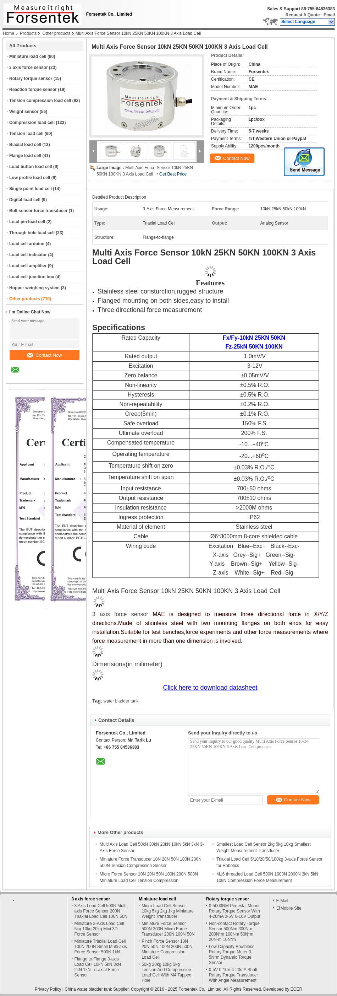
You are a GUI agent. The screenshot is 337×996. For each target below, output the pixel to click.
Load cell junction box (31, 276)
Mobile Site (288, 908)
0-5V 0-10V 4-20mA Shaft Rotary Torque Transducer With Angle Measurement (233, 975)
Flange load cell (25, 155)
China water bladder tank (88, 989)
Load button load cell (30, 166)
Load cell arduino (26, 243)
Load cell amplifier (27, 265)
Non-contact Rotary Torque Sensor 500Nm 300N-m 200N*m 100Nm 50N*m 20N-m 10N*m (234, 931)
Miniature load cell (27, 56)
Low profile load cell (29, 177)
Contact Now (44, 355)
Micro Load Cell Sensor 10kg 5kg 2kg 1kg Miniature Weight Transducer (168, 911)
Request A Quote (303, 14)
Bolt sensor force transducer (38, 210)
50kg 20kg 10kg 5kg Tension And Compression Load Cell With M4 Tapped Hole (167, 972)
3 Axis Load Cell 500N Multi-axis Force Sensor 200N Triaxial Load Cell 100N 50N (101, 911)
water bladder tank (121, 701)
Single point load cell (30, 188)
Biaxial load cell (25, 144)
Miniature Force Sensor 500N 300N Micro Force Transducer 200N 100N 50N (168, 929)
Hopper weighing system (34, 287)
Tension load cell (26, 133)
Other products (56, 33)
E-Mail (282, 900)
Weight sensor (23, 111)
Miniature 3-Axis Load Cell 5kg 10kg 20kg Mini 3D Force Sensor (99, 929)
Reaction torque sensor (33, 89)
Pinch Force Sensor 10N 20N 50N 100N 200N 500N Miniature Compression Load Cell (167, 949)
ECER (296, 989)
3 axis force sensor (28, 67)
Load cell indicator (28, 254)
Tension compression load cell (40, 100)
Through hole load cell (32, 232)
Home (8, 33)
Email (329, 14)
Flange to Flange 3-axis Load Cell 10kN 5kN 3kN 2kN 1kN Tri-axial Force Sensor (97, 967)
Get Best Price (173, 174)
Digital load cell (24, 199)
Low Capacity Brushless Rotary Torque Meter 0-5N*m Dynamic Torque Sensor (231, 954)
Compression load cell (32, 122)
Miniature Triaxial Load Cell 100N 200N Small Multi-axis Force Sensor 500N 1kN (100, 946)
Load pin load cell (27, 221)
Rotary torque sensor (30, 78)
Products (28, 33)
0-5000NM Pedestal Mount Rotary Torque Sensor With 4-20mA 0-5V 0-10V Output (234, 911)
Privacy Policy (48, 989)
